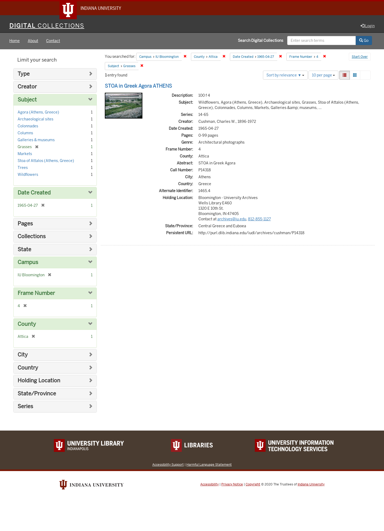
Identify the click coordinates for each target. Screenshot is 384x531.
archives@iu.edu (231, 219)
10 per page (323, 75)
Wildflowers (28, 174)
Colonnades (28, 126)
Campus (28, 262)
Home (14, 41)
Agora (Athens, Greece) (38, 112)
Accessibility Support (168, 465)
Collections (32, 236)
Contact (53, 41)
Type (24, 74)
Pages (25, 223)
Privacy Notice (232, 484)
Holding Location (39, 381)
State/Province (37, 393)
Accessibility (209, 484)
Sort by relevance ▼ (285, 75)
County (27, 324)
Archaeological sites (35, 119)
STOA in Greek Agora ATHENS (138, 86)
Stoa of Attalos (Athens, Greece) (46, 161)
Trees (23, 167)
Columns (25, 133)
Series (25, 406)
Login (368, 25)
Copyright (253, 484)
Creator (27, 87)
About (33, 41)
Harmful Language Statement (209, 465)
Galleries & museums (36, 140)
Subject (27, 99)
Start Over (360, 57)
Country (28, 367)
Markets (25, 154)
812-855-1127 (259, 219)
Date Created (34, 193)
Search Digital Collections (260, 40)
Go (364, 40)
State (24, 249)
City (23, 354)
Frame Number (36, 293)
